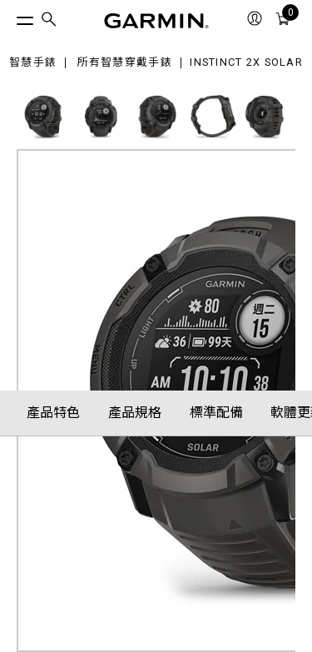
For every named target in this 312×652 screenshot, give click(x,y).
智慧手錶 (33, 62)
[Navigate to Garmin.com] (156, 21)
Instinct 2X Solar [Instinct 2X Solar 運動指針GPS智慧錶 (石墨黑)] (246, 62)
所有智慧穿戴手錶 (124, 62)
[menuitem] (49, 21)
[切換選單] (10, 16)
